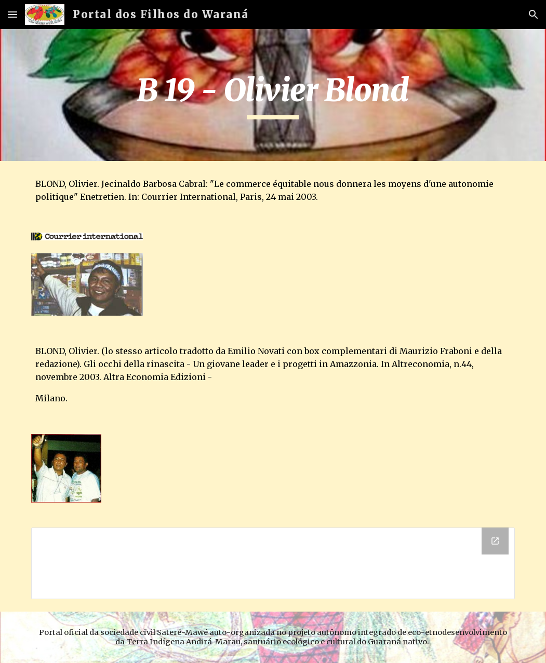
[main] (273, 95)
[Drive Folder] (273, 563)
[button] (12, 14)
